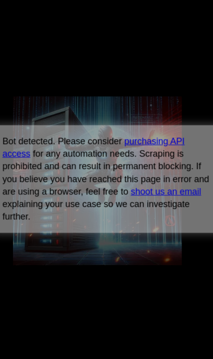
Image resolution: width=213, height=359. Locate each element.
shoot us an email (166, 191)
